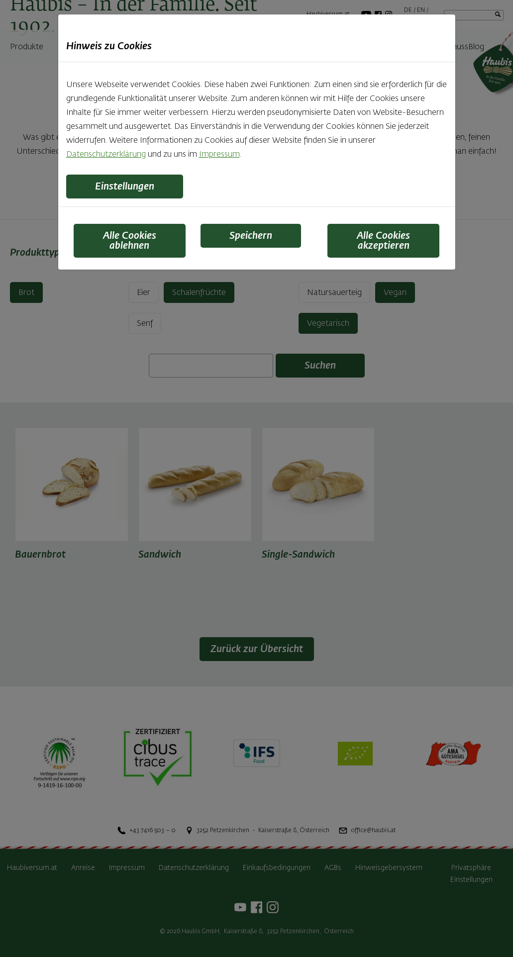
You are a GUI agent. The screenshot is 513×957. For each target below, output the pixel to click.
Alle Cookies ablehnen (129, 241)
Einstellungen (124, 186)
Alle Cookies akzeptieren (383, 241)
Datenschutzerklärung (106, 155)
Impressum (219, 155)
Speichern (250, 236)
